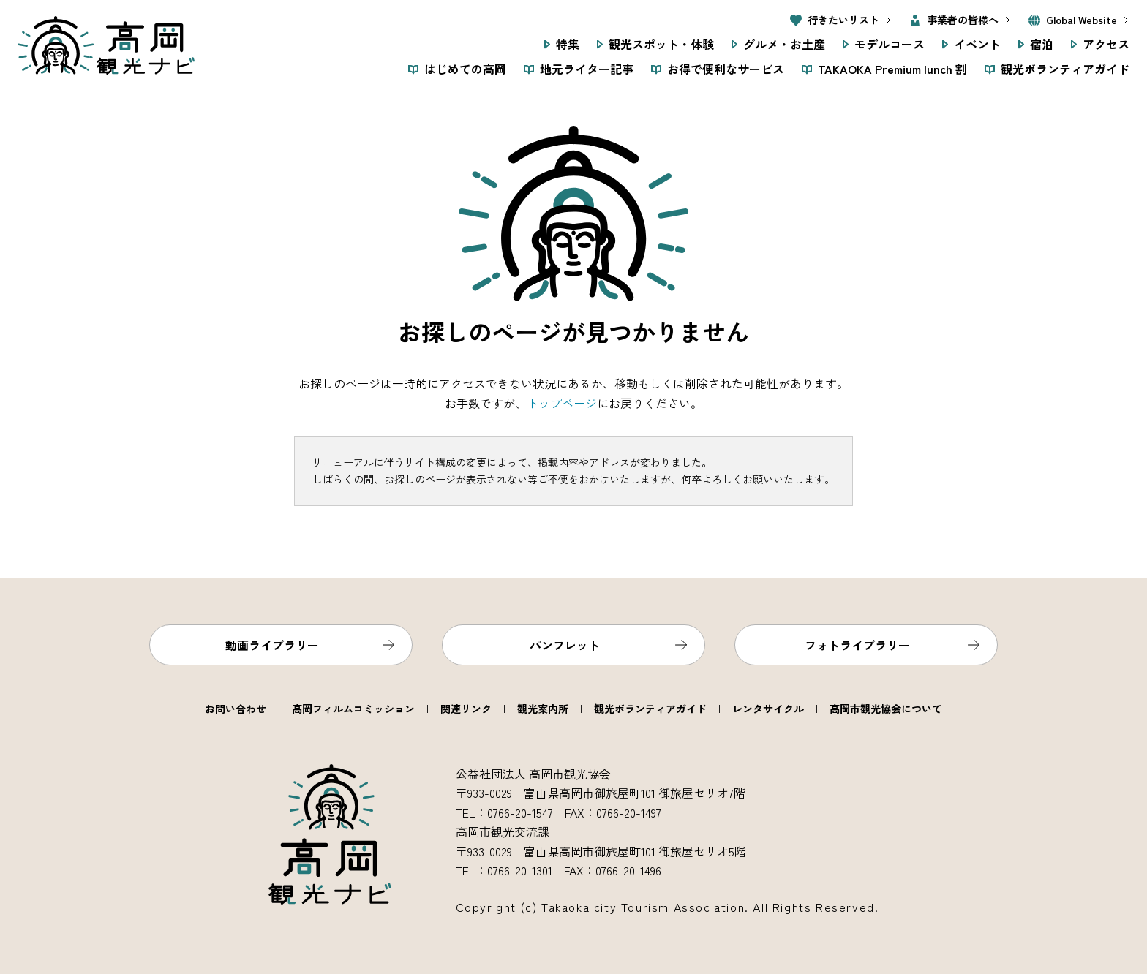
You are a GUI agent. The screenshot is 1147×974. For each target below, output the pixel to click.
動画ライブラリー (272, 645)
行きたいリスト (843, 19)
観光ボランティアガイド (1065, 69)
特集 (567, 44)
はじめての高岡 (465, 69)
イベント (977, 44)
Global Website (1081, 19)
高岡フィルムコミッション (353, 708)
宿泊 (1041, 44)
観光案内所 (542, 708)
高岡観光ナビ (106, 45)
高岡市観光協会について (886, 708)
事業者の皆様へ (963, 19)
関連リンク (466, 708)
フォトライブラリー (857, 645)
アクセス (1106, 44)
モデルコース (889, 44)
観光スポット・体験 (661, 44)
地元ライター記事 (586, 69)
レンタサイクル (768, 708)
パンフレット (565, 645)
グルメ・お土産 (784, 44)
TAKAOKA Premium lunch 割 (892, 69)
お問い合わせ (235, 708)
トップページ (562, 403)
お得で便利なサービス (725, 69)
